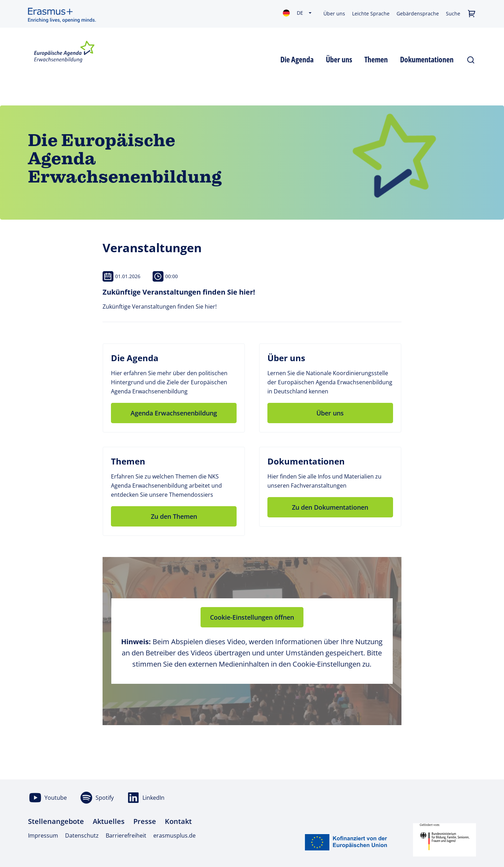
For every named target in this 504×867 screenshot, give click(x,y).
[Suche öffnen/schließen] (471, 58)
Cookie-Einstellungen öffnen (252, 617)
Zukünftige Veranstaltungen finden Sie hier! (179, 292)
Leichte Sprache (371, 13)
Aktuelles (109, 821)
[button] (471, 13)
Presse (144, 821)
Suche (453, 13)
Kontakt (178, 821)
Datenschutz (82, 835)
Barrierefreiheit (126, 835)
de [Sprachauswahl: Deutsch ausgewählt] (300, 12)
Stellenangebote (56, 821)
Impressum (43, 835)
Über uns (334, 13)
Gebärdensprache (418, 13)
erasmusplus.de (174, 835)
